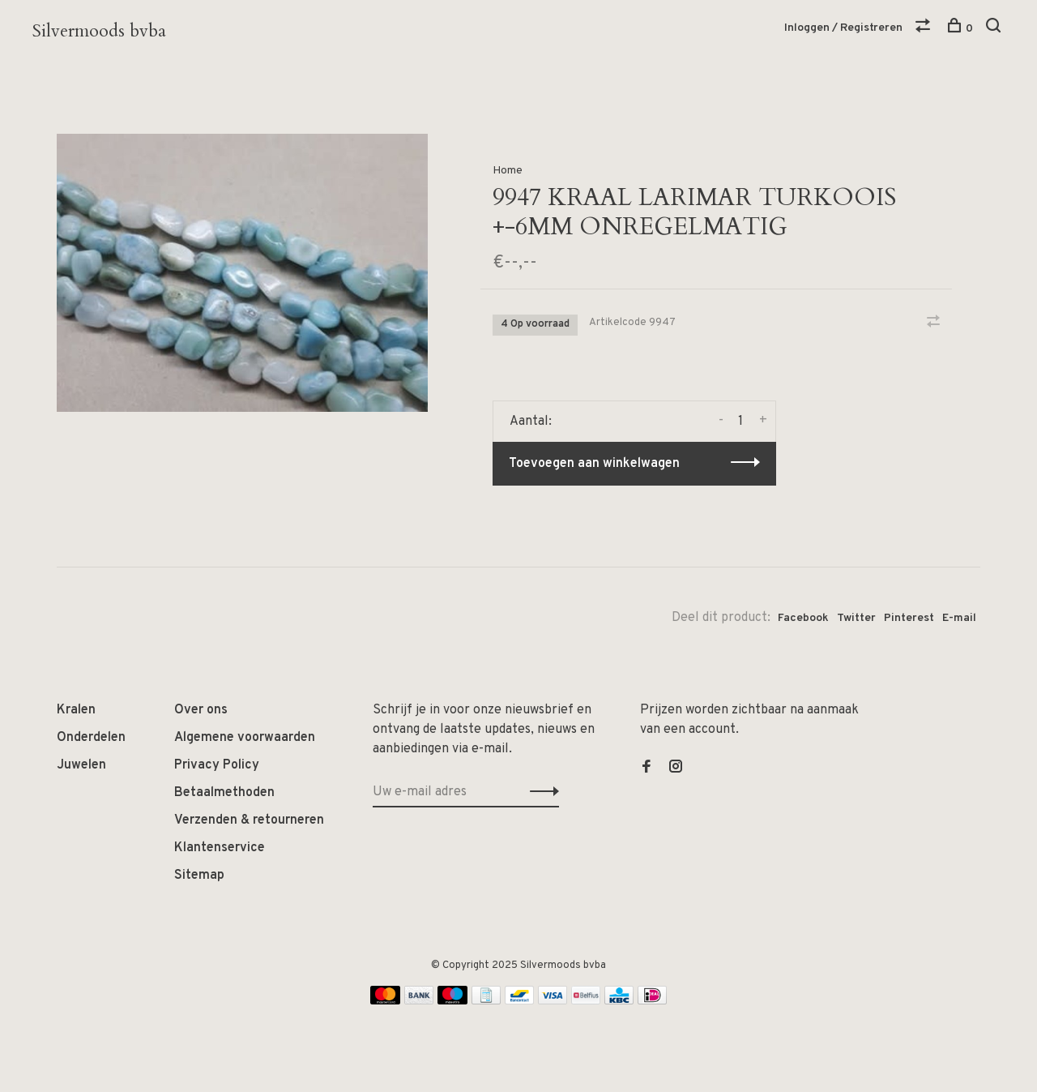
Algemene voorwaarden (244, 738)
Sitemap (199, 875)
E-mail (959, 618)
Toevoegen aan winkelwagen (594, 464)
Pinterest (909, 618)
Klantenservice (219, 848)
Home (508, 171)
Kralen (76, 710)
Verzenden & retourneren (249, 820)
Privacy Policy (216, 765)
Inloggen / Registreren (843, 28)
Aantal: (531, 421)
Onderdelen (91, 738)
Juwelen (81, 765)
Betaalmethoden (224, 793)
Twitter (856, 618)
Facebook (803, 618)
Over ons (201, 710)
